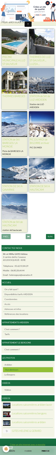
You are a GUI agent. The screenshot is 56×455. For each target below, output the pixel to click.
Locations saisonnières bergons (29, 413)
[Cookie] (6, 449)
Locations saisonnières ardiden (29, 422)
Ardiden (8, 364)
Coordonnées (10, 299)
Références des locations (16, 314)
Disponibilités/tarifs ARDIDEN (18, 294)
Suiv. (50, 236)
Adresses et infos (12, 309)
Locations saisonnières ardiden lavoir (32, 404)
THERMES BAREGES (13, 96)
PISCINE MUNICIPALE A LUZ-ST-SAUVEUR (14, 60)
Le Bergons (9, 374)
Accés (7, 304)
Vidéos (7, 390)
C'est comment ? (12, 329)
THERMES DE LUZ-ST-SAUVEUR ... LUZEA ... (40, 60)
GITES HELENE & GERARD (26, 431)
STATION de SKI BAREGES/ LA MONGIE (11, 143)
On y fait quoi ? (11, 289)
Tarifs (7, 334)
